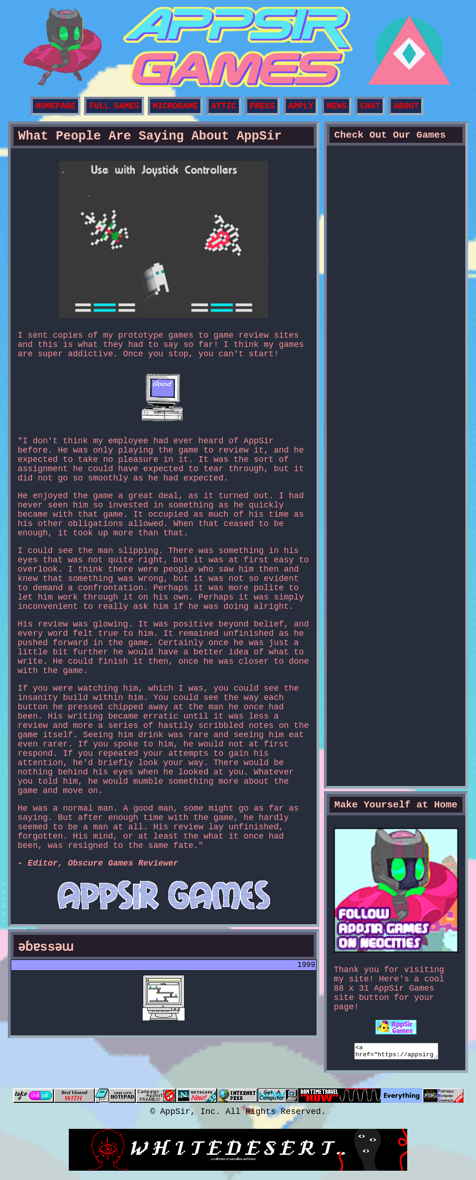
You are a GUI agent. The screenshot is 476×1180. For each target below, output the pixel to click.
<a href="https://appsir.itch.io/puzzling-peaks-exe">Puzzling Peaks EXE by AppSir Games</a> (396, 270)
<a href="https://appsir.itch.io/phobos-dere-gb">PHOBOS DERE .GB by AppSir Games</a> (396, 581)
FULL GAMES (114, 106)
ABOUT (406, 106)
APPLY (300, 106)
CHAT (370, 106)
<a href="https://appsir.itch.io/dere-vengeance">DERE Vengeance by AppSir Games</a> (396, 193)
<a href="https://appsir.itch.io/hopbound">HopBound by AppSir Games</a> (396, 348)
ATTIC (223, 106)
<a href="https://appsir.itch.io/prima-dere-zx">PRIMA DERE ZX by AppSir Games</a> (396, 736)
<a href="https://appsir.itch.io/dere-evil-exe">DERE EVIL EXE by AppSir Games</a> (396, 426)
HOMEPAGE (55, 106)
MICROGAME (175, 106)
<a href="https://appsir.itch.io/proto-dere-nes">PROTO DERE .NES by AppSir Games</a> (396, 659)
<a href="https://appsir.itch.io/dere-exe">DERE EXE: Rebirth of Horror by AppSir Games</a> (396, 503)
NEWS (337, 106)
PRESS (262, 106)
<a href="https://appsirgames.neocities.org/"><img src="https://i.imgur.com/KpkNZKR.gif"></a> (396, 1052)
